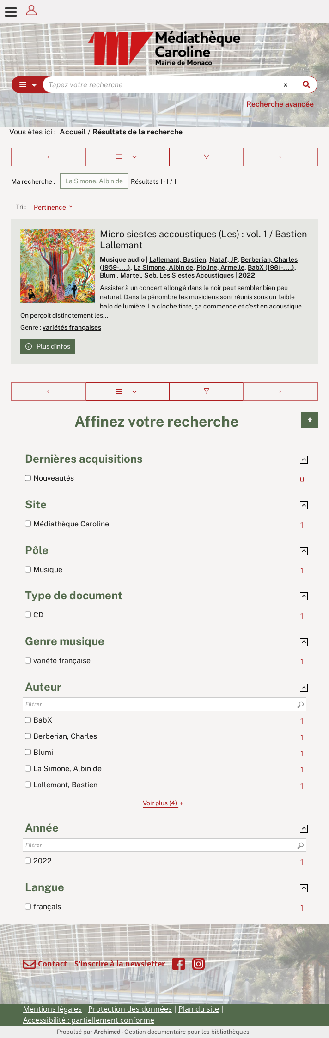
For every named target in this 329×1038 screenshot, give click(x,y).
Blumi (108, 275)
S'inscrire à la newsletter (119, 964)
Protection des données (130, 1009)
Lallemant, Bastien (177, 259)
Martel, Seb (138, 275)
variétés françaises (72, 327)
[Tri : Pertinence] (50, 207)
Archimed (107, 1031)
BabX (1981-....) (271, 267)
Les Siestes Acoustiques (196, 275)
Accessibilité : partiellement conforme (88, 1020)
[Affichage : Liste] (127, 157)
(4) (164, 803)
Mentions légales (52, 1009)
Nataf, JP (223, 259)
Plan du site (198, 1009)
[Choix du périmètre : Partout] (27, 84)
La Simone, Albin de (163, 267)
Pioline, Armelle (220, 267)
